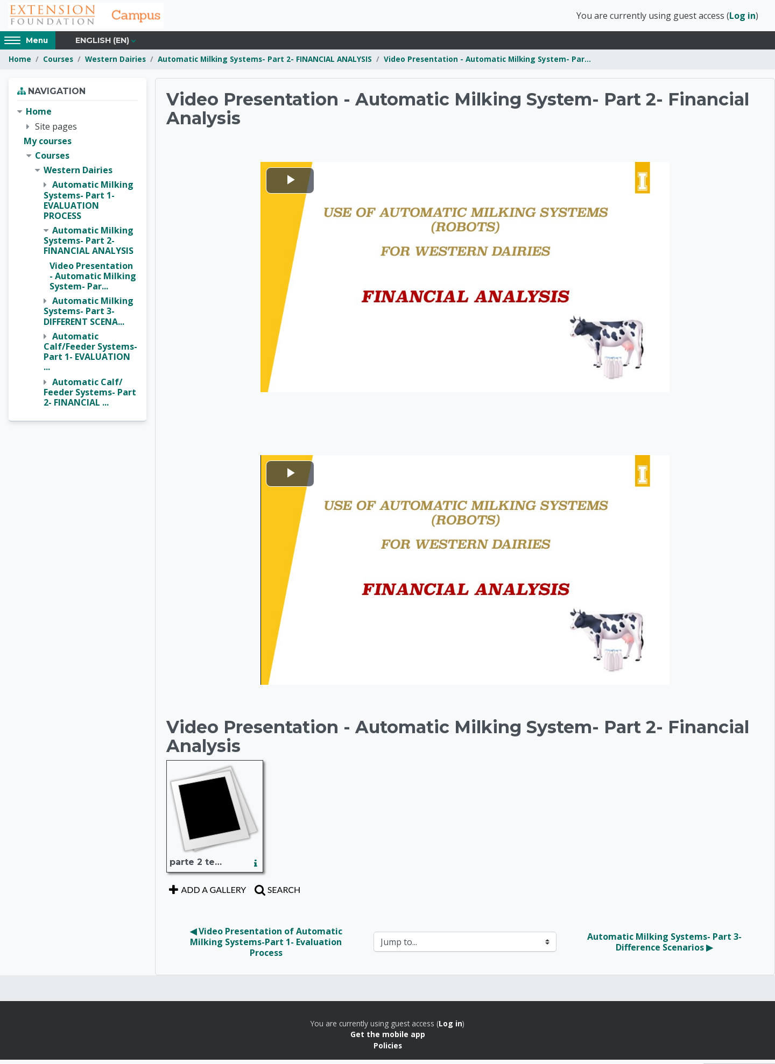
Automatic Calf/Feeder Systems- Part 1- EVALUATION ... (90, 355)
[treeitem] (77, 261)
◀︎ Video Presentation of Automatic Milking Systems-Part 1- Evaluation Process (267, 945)
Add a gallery (206, 893)
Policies (388, 1049)
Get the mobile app (387, 1038)
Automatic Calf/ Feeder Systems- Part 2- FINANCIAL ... (90, 396)
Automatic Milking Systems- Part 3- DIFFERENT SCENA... (88, 315)
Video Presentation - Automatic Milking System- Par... (487, 63)
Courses (58, 63)
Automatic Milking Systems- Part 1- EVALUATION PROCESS (88, 204)
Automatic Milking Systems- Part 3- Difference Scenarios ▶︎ (665, 945)
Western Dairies (115, 63)
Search (276, 893)
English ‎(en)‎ (102, 44)
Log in (742, 18)
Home (20, 63)
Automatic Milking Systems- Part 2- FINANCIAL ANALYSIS (265, 63)
